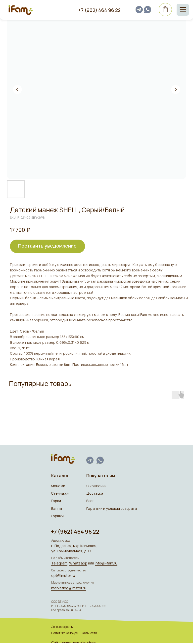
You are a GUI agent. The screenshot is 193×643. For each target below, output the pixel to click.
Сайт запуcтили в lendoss (73, 640)
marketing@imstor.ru (68, 586)
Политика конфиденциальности (73, 631)
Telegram (59, 562)
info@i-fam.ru (104, 562)
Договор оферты (62, 625)
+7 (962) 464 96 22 (98, 10)
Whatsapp (77, 562)
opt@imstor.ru (63, 574)
